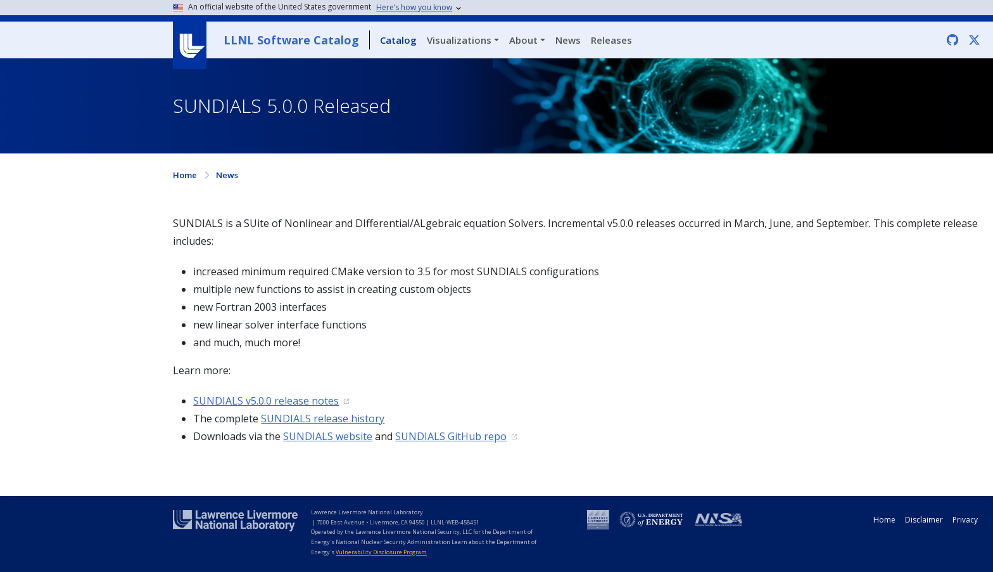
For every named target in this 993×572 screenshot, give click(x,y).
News (568, 40)
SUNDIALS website (327, 436)
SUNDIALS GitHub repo (451, 436)
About (523, 40)
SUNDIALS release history (322, 419)
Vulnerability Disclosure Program (381, 552)
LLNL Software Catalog (291, 40)
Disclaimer (924, 519)
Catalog (398, 40)
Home (185, 175)
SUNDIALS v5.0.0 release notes (266, 401)
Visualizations (459, 40)
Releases (611, 40)
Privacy (965, 519)
